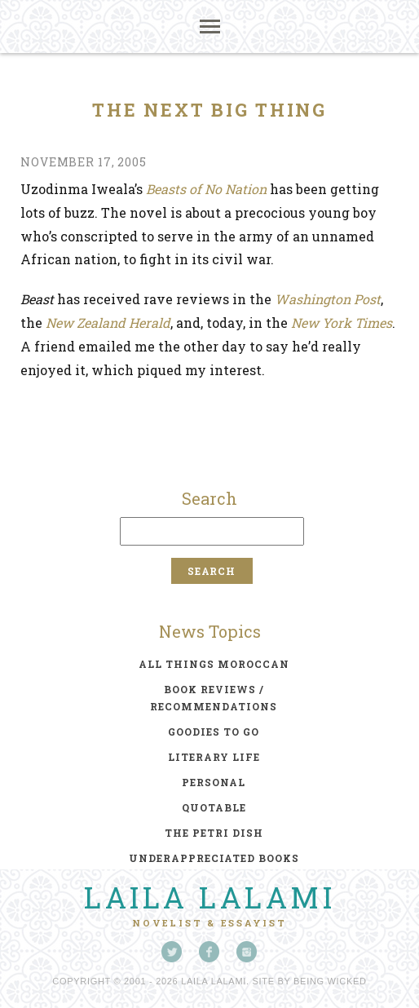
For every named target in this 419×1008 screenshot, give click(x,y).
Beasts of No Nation (206, 188)
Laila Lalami (209, 897)
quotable (214, 807)
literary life (214, 756)
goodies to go (213, 731)
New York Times (341, 322)
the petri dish (214, 832)
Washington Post (328, 298)
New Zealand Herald (108, 322)
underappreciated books (214, 857)
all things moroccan (214, 663)
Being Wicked (330, 981)
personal (213, 782)
